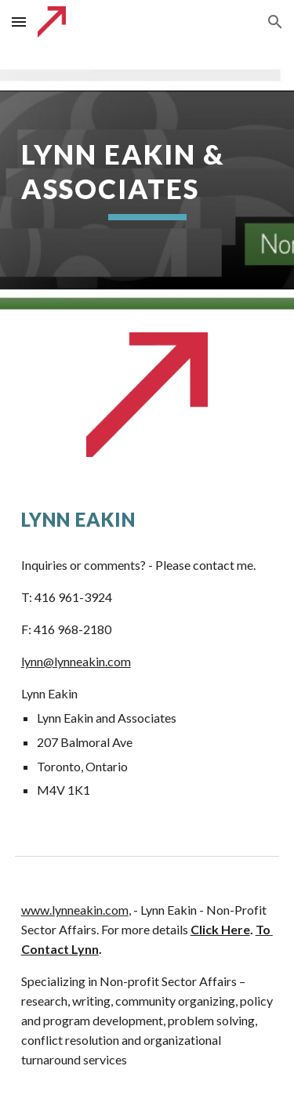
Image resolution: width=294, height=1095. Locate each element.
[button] (19, 21)
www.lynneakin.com (75, 909)
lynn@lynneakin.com (76, 661)
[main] (147, 178)
